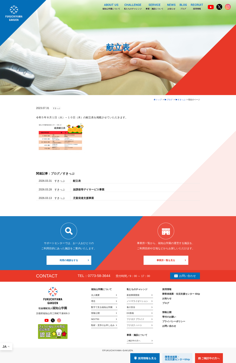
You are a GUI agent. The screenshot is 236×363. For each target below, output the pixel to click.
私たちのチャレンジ (132, 6)
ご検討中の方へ (133, 341)
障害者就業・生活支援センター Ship (181, 294)
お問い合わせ (185, 275)
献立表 (77, 180)
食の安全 (131, 307)
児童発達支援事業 (83, 198)
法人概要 (95, 295)
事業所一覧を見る (166, 260)
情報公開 (95, 313)
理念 (93, 301)
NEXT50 (95, 319)
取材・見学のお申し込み (103, 325)
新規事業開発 (133, 295)
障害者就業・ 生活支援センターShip (177, 358)
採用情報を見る (147, 358)
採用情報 (197, 6)
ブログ (183, 6)
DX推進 (130, 313)
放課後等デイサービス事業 (88, 189)
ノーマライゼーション (137, 301)
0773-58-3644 (99, 276)
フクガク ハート (134, 325)
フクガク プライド (135, 319)
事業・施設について (154, 6)
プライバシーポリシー (173, 321)
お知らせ (171, 6)
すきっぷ (56, 108)
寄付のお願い (169, 316)
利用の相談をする (69, 260)
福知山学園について (111, 6)
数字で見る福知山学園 (101, 307)
